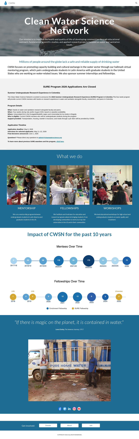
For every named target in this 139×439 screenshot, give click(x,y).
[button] (136, 3)
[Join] (91, 425)
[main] (69, 25)
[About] (69, 425)
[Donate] (48, 425)
